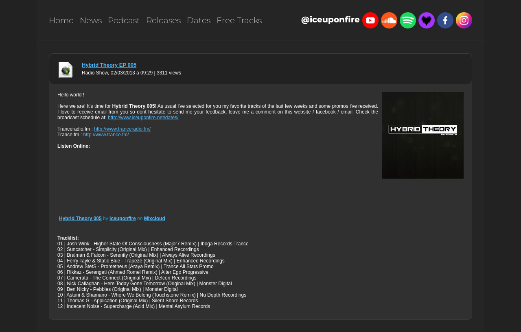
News (91, 20)
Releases (163, 20)
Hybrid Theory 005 (80, 218)
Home (61, 20)
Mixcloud (154, 218)
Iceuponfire (122, 218)
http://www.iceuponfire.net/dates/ (143, 117)
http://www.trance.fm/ (106, 135)
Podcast (124, 20)
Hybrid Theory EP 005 (109, 65)
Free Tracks (239, 20)
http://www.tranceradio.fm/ (122, 129)
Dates (198, 20)
